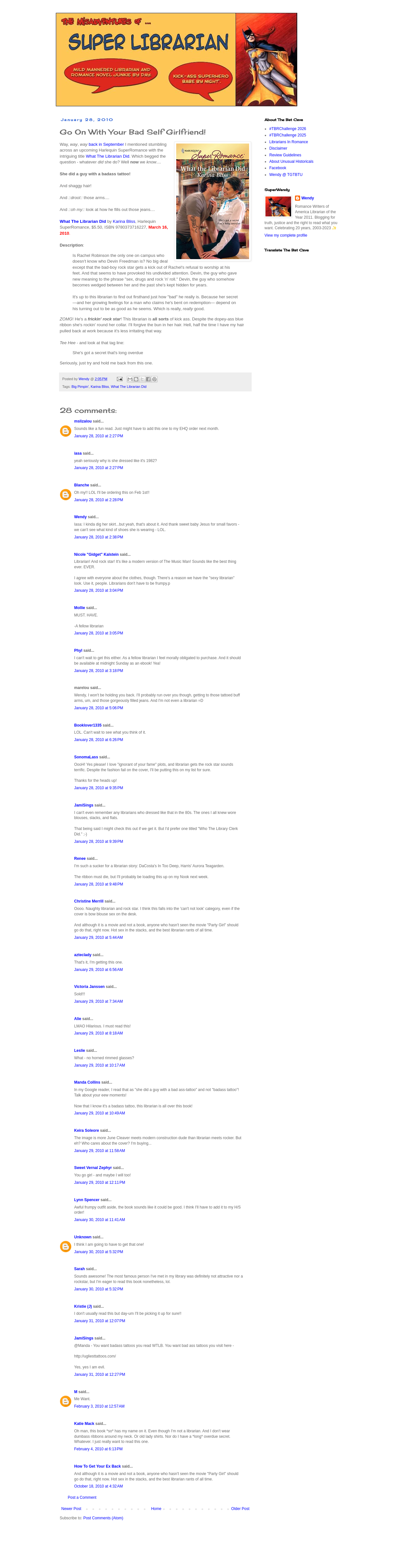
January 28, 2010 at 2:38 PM (98, 537)
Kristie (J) (83, 1306)
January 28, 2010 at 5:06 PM (98, 708)
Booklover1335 (87, 725)
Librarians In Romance (288, 142)
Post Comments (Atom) (103, 1518)
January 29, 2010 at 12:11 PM (99, 1182)
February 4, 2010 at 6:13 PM (98, 1449)
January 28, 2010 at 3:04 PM (98, 590)
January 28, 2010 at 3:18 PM (98, 670)
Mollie (79, 608)
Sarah (79, 1269)
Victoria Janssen (89, 986)
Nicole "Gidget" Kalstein (96, 554)
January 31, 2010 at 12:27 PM (99, 1374)
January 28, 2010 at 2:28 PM (98, 500)
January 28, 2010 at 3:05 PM (98, 633)
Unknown (82, 1237)
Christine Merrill (88, 901)
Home (156, 1508)
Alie (77, 1019)
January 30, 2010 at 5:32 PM (98, 1252)
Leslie (79, 1050)
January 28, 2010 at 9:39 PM (98, 841)
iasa (78, 453)
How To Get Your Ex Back (97, 1466)
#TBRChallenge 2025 (287, 135)
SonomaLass (86, 757)
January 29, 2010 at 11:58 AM (99, 1150)
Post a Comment (82, 1497)
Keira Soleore (86, 1130)
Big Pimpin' (80, 386)
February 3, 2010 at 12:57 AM (99, 1406)
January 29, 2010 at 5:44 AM (98, 937)
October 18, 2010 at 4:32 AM (98, 1486)
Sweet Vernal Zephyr (93, 1167)
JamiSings (83, 805)
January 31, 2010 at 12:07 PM (99, 1321)
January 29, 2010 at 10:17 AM (99, 1065)
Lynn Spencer (87, 1200)
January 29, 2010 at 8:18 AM (98, 1033)
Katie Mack (84, 1423)
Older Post (240, 1508)
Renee (80, 858)
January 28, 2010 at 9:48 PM (98, 884)
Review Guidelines (285, 155)
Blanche (81, 485)
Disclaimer (278, 148)
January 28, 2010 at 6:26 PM (98, 740)
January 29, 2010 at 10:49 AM (99, 1113)
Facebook (277, 168)
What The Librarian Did (107, 156)
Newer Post (71, 1508)
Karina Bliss (124, 221)
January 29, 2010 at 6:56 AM (98, 969)
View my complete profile (285, 235)
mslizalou (83, 421)
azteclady (82, 955)
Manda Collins (87, 1082)
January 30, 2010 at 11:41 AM (99, 1220)
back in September (106, 144)
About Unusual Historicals (291, 161)
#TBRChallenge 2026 (287, 129)
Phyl (78, 650)
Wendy (80, 517)
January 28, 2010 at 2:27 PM (98, 436)
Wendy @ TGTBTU (286, 174)
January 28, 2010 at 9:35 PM (98, 788)
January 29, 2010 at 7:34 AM (98, 1001)
